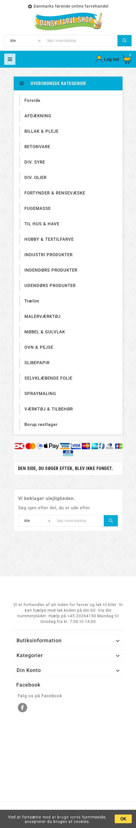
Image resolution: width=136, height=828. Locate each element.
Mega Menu (9, 59)
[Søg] (80, 40)
